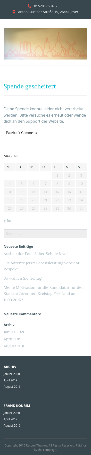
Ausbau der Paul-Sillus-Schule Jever (36, 253)
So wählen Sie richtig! (23, 278)
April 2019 (12, 338)
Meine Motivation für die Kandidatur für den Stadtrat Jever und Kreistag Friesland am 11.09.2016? (44, 293)
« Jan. (8, 220)
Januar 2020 (14, 331)
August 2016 (14, 345)
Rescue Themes (36, 445)
